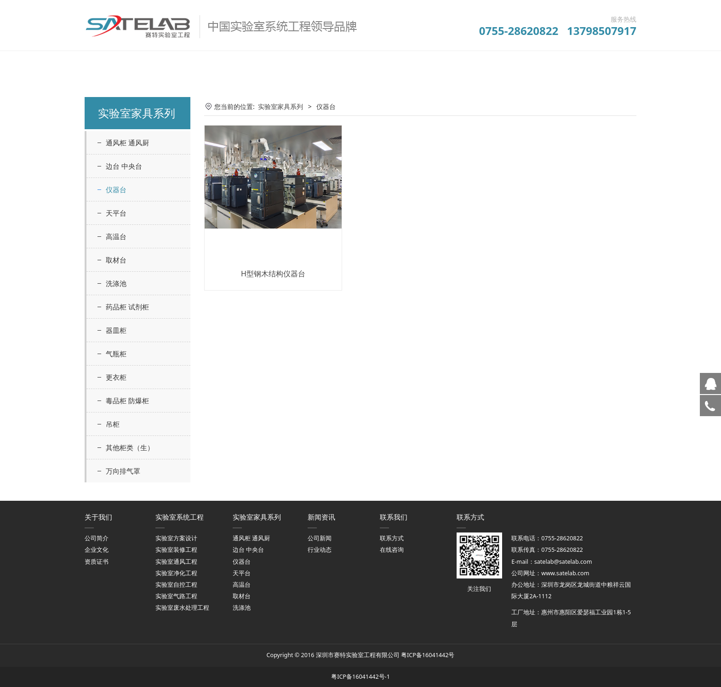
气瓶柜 (116, 353)
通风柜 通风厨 (127, 142)
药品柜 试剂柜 (127, 306)
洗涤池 (116, 283)
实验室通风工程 (176, 562)
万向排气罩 (123, 470)
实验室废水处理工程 (182, 608)
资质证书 (97, 562)
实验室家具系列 (280, 106)
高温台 (116, 236)
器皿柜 (116, 330)
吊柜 (113, 424)
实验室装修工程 (176, 550)
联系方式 (392, 538)
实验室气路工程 (176, 596)
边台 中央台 (124, 166)
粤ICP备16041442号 (427, 655)
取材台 (116, 259)
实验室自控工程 (176, 585)
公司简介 (97, 538)
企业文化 (97, 550)
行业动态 (320, 550)
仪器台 (116, 189)
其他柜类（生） (130, 447)
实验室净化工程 (176, 573)
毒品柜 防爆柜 (127, 400)
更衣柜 (116, 377)
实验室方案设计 (176, 538)
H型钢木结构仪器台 (273, 274)
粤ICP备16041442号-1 (360, 677)
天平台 (116, 213)
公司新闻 (320, 538)
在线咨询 (392, 550)
